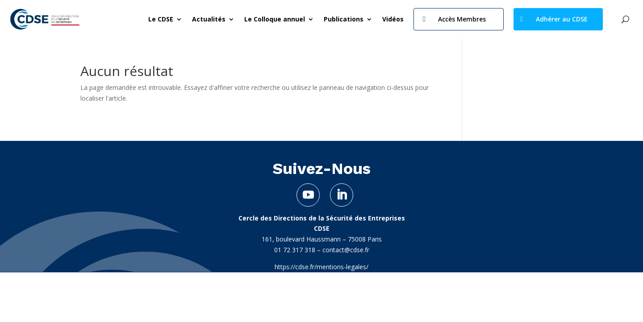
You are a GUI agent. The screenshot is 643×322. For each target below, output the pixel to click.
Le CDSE (160, 19)
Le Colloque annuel (274, 19)
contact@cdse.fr (345, 250)
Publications (343, 19)
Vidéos (393, 19)
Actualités (208, 19)
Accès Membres (462, 19)
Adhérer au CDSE (562, 19)
